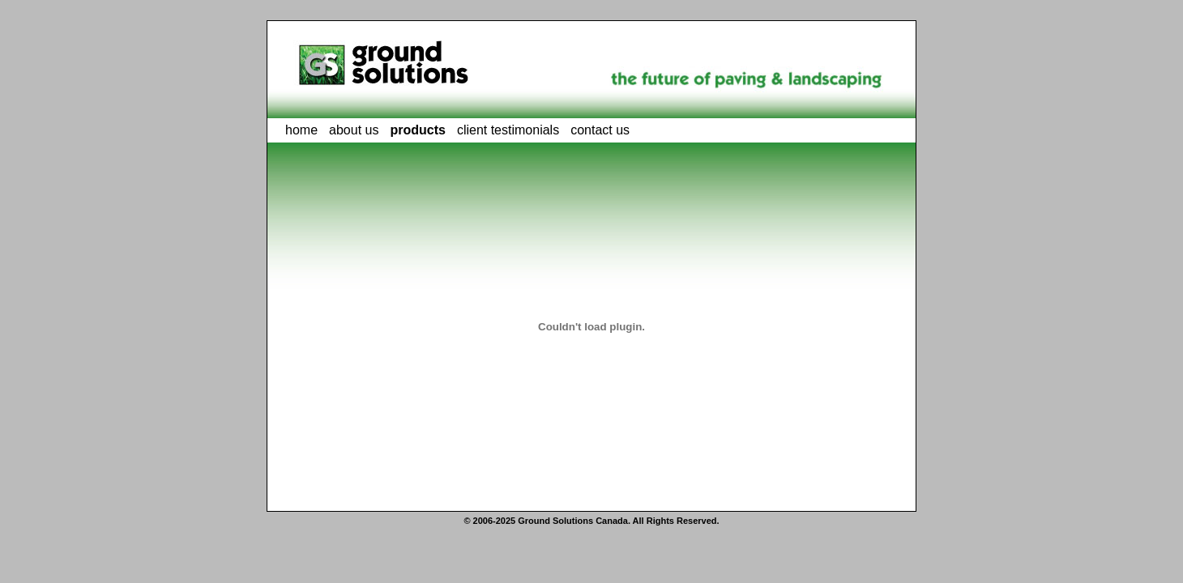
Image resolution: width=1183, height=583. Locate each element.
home (301, 130)
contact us (600, 130)
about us (353, 130)
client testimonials (508, 130)
